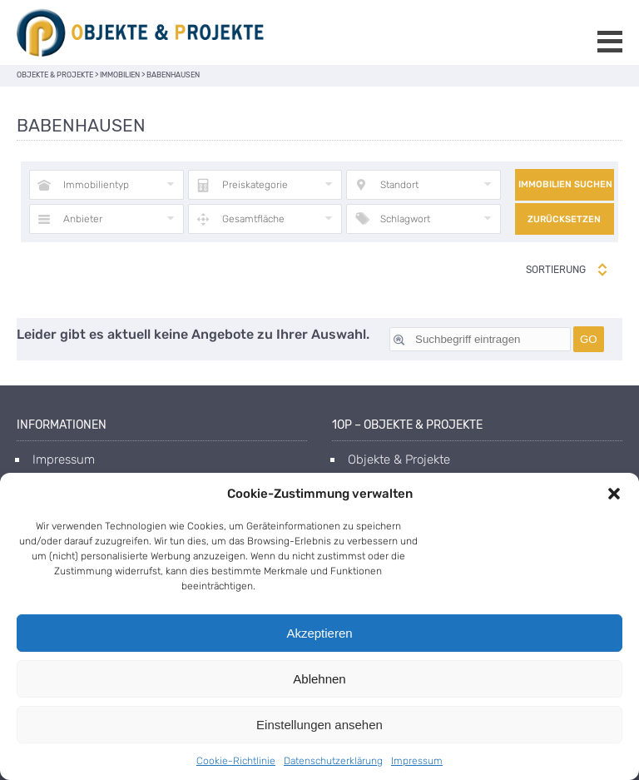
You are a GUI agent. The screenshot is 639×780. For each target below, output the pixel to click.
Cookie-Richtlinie (235, 761)
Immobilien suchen (565, 184)
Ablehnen (319, 679)
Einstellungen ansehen (319, 725)
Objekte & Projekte (399, 459)
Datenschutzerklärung (333, 761)
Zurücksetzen (564, 219)
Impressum (417, 761)
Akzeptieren (319, 633)
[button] (614, 493)
